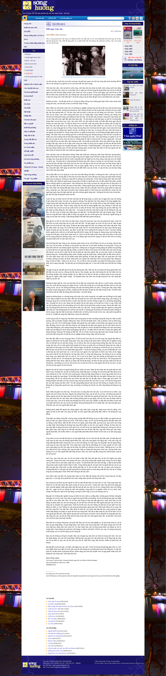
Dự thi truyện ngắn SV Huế (33, 76)
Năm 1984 (128, 49)
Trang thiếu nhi (29, 143)
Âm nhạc (27, 104)
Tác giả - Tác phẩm (30, 178)
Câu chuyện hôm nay (31, 88)
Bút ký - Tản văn (30, 60)
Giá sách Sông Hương (31, 159)
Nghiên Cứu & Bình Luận (33, 84)
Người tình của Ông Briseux (57, 653)
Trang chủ (27, 24)
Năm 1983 (128, 46)
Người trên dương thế (55, 636)
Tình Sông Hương (30, 175)
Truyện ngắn (29, 70)
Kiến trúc (27, 100)
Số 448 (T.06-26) (128, 41)
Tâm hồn (51, 646)
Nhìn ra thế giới (29, 131)
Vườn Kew (51, 616)
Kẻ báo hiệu (52, 641)
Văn (33, 51)
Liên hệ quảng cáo (66, 18)
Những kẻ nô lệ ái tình (55, 651)
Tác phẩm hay (29, 163)
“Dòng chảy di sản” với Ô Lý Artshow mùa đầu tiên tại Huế (136, 109)
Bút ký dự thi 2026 (31, 64)
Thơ (25, 80)
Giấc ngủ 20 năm (53, 601)
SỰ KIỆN (27, 31)
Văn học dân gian (30, 120)
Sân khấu (27, 108)
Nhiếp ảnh (27, 116)
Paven (50, 638)
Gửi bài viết (52, 18)
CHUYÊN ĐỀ (28, 155)
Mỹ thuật (27, 112)
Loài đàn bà (51, 621)
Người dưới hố (53, 631)
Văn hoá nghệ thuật (31, 92)
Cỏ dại (50, 643)
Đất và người (28, 124)
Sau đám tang (52, 604)
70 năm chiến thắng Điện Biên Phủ (34, 45)
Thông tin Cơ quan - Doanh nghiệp (33, 169)
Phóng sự (28, 54)
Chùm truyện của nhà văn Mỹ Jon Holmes (61, 648)
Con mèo (51, 624)
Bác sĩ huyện (52, 619)
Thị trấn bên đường (54, 633)
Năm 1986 (128, 54)
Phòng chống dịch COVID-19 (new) (34, 37)
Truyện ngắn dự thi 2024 (32, 57)
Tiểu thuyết (28, 67)
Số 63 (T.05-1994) (137, 41)
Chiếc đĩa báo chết (54, 609)
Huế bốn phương (30, 127)
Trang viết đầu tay (30, 139)
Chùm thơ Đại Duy (135, 100)
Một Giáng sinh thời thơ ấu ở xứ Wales (61, 606)
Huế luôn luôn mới (30, 27)
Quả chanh (51, 614)
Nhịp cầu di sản (29, 135)
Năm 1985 (128, 51)
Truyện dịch (28, 73)
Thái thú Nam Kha (54, 611)
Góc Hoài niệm (29, 147)
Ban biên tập (40, 18)
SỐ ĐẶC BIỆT (29, 151)
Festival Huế (28, 96)
